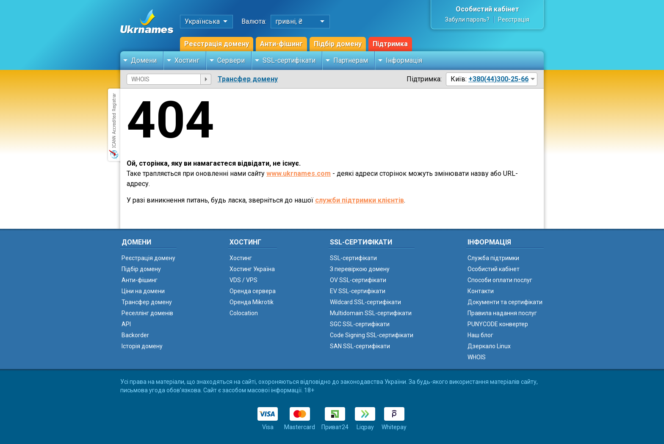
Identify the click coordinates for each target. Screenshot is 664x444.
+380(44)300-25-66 (498, 79)
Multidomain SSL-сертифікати (371, 313)
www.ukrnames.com (298, 173)
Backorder (135, 335)
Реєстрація (513, 19)
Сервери (231, 60)
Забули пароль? (467, 19)
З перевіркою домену (360, 269)
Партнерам (350, 60)
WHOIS (477, 357)
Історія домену (142, 346)
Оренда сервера (253, 291)
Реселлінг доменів (147, 313)
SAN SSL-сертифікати (360, 346)
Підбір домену (338, 44)
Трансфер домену (248, 79)
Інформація (404, 60)
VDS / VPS (243, 280)
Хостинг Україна (252, 269)
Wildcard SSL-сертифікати (365, 302)
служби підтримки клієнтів (359, 200)
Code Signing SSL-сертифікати (371, 335)
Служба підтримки (493, 258)
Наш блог (480, 335)
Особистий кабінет (487, 9)
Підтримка (390, 44)
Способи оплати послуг (500, 280)
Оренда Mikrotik (252, 302)
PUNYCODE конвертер (498, 324)
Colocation (244, 313)
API (126, 324)
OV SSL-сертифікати (358, 280)
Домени (144, 60)
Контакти (481, 291)
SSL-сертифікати (289, 60)
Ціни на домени (143, 291)
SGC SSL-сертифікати (360, 324)
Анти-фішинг (281, 44)
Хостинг (186, 60)
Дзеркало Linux (489, 346)
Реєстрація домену (216, 44)
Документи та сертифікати (505, 302)
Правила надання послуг (502, 313)
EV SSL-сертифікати (357, 291)
